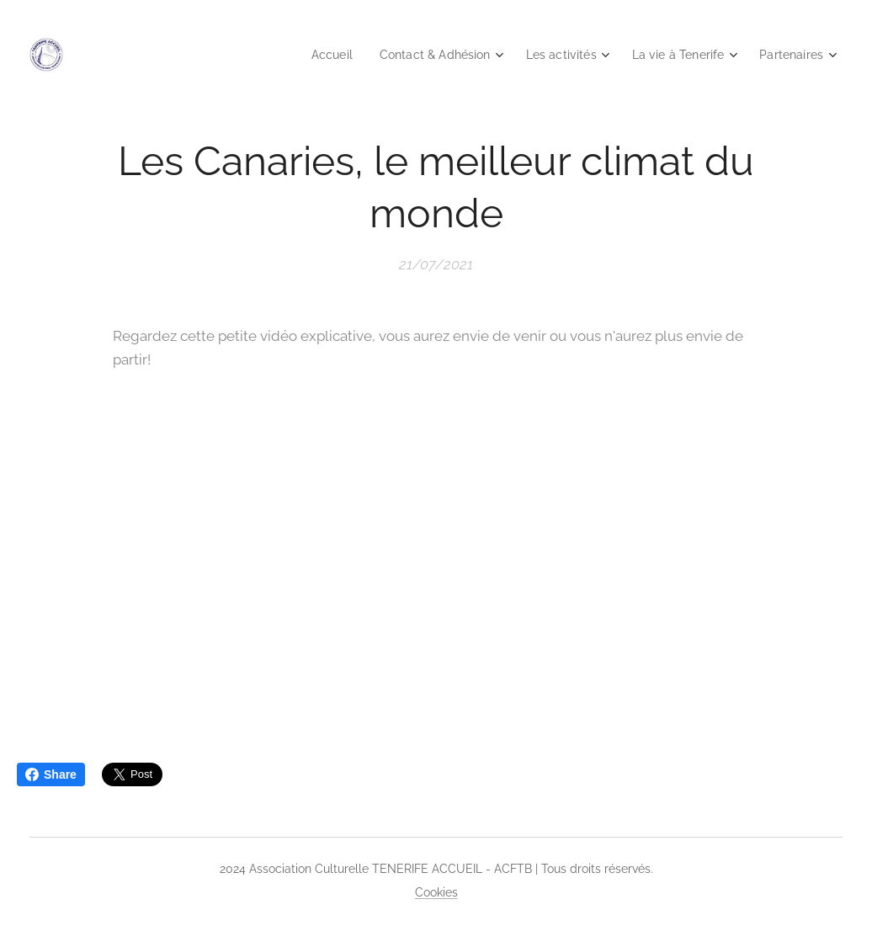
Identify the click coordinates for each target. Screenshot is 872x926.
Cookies (436, 892)
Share (51, 774)
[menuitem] (308, 55)
